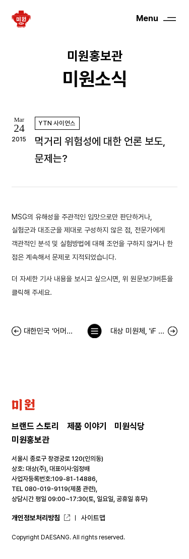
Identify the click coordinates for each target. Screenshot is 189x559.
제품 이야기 (87, 426)
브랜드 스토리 (35, 426)
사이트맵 (93, 518)
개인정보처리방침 (36, 518)
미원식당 (129, 426)
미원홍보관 (30, 440)
